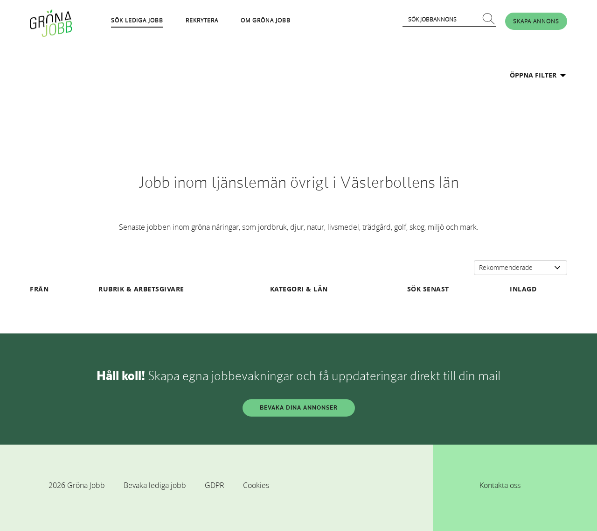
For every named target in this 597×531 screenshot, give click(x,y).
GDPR (214, 485)
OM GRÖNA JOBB (266, 20)
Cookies (256, 485)
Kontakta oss (500, 485)
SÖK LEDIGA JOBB (137, 20)
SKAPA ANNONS (536, 21)
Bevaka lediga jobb (155, 485)
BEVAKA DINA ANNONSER (299, 407)
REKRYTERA (202, 20)
